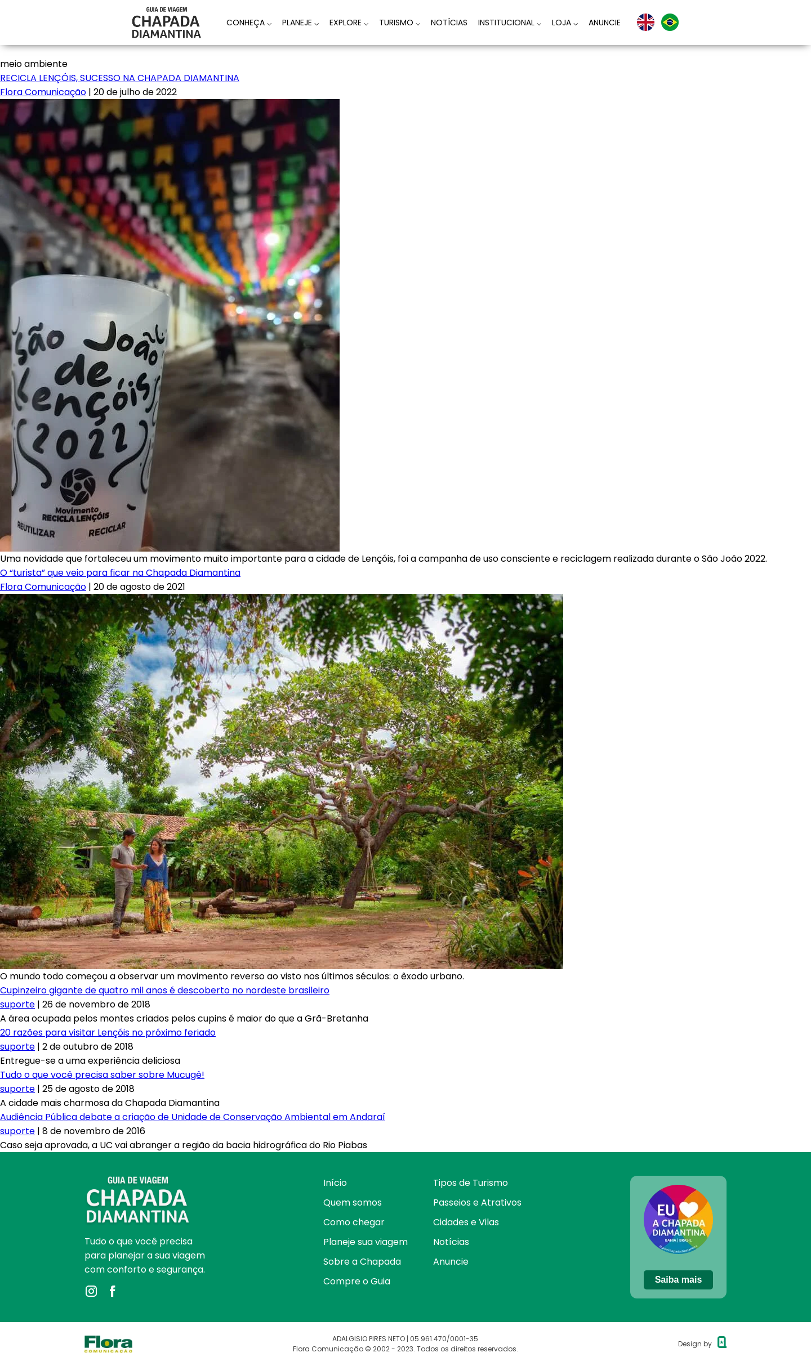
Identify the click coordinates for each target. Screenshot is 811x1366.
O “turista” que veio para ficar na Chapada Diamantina (120, 572)
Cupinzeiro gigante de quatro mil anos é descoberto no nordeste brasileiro (164, 990)
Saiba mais (678, 1279)
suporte (17, 1004)
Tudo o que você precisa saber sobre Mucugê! (102, 1074)
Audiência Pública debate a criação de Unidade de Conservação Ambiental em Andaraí (192, 1116)
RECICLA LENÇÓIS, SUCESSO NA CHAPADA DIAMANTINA (119, 77)
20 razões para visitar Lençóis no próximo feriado (108, 1032)
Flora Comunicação (43, 92)
